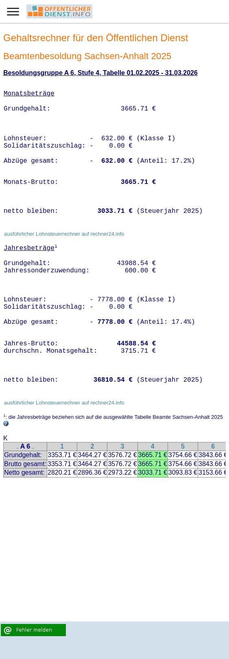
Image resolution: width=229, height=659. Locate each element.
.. (18, 447)
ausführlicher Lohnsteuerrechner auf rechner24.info (64, 234)
